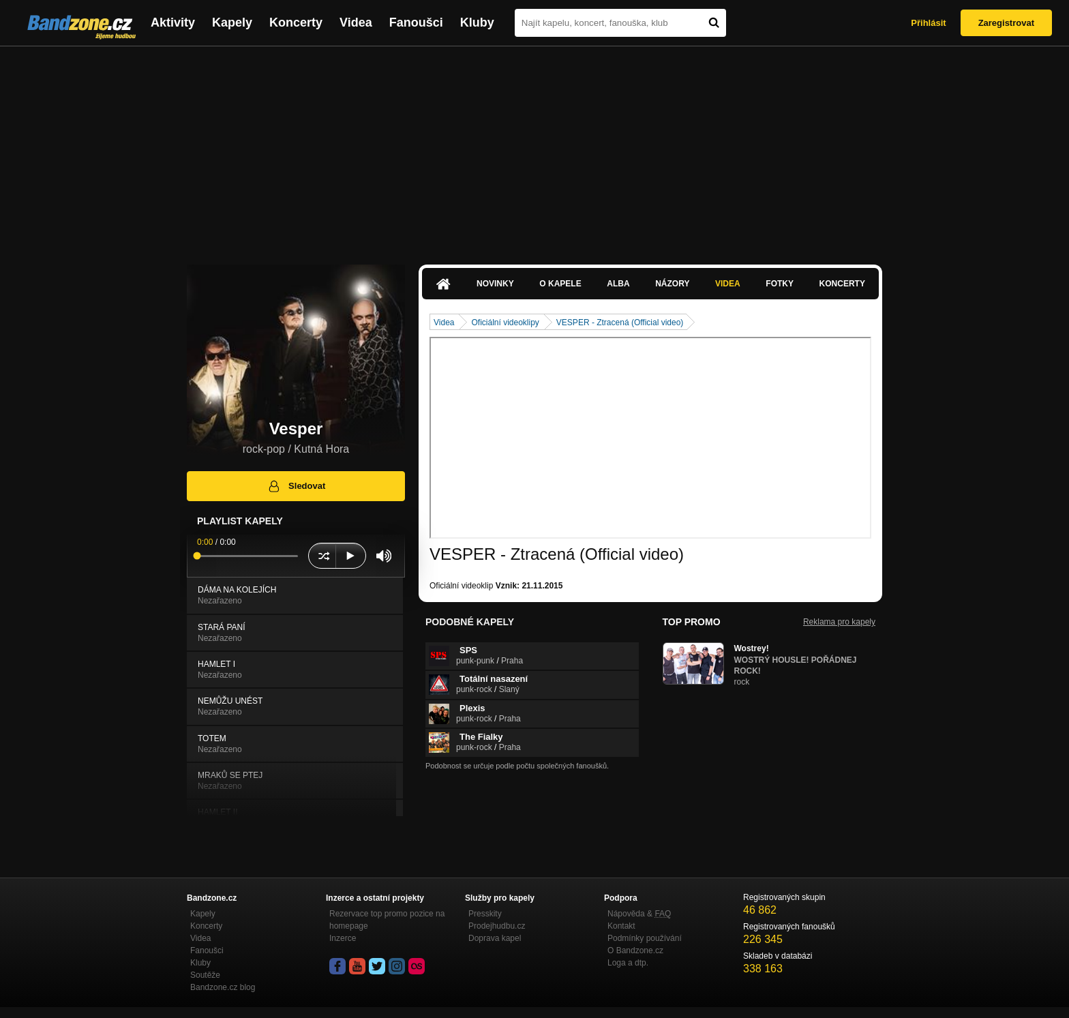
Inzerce (342, 938)
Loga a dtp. (627, 963)
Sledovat (296, 486)
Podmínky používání (644, 938)
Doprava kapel (494, 938)
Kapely (232, 22)
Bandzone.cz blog (222, 987)
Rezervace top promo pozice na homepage (387, 920)
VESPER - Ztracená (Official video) (620, 322)
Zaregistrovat (1006, 23)
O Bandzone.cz (635, 950)
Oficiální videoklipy (505, 322)
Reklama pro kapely (839, 622)
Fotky (780, 283)
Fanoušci (416, 22)
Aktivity (173, 22)
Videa (356, 22)
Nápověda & (639, 913)
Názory (672, 283)
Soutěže (205, 975)
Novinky (495, 283)
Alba (618, 283)
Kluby (477, 22)
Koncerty (295, 22)
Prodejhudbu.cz (496, 926)
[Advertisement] (534, 148)
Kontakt (621, 926)
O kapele (560, 283)
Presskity (485, 913)
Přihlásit (928, 23)
